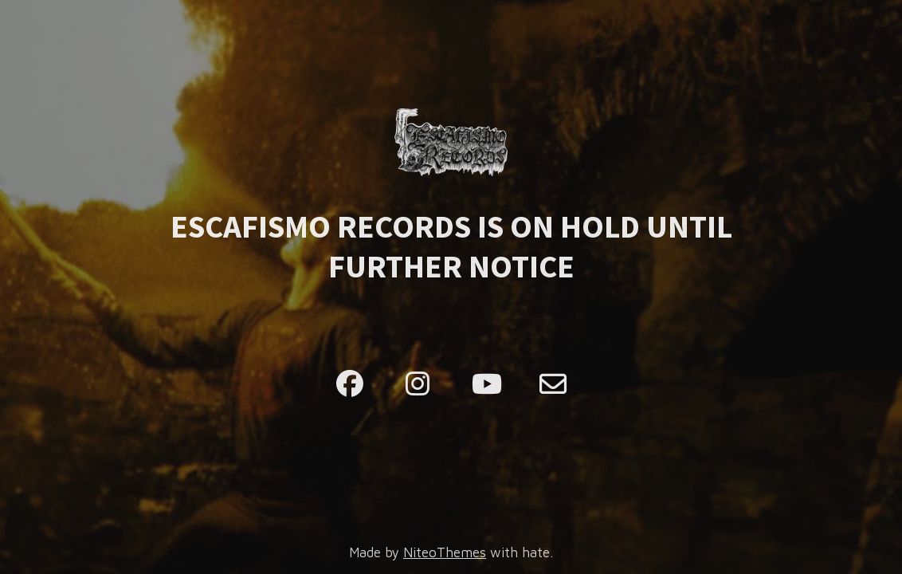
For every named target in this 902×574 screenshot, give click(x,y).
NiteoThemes (444, 552)
